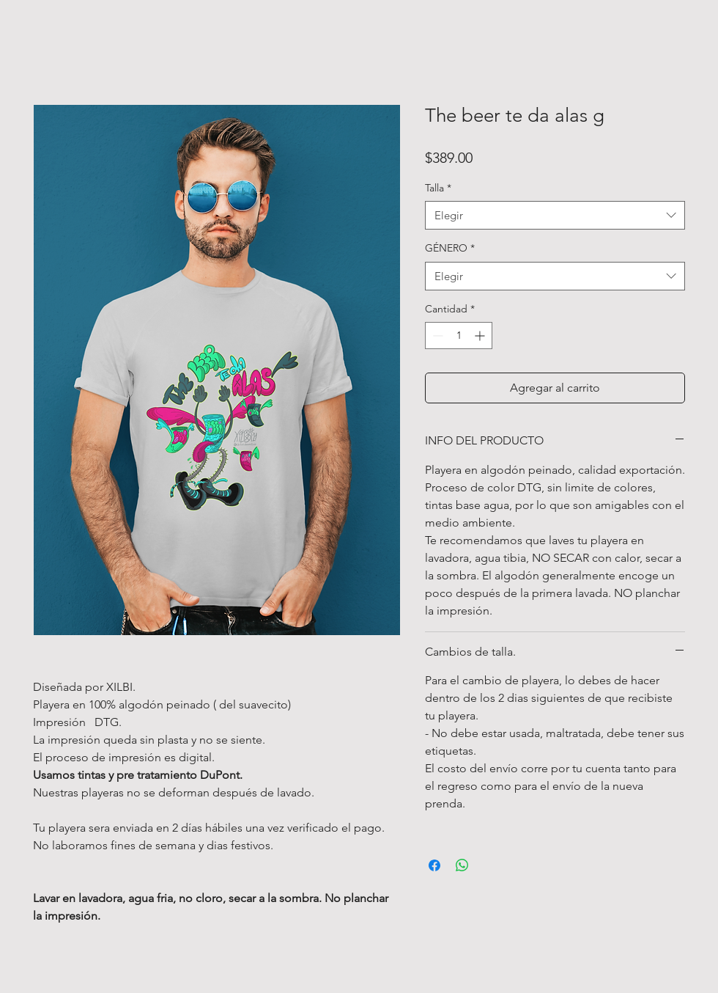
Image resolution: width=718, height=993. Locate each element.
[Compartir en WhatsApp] (462, 865)
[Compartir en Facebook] (434, 865)
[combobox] (555, 215)
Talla (438, 187)
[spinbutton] (458, 335)
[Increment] (481, 335)
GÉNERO (450, 247)
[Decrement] (436, 335)
